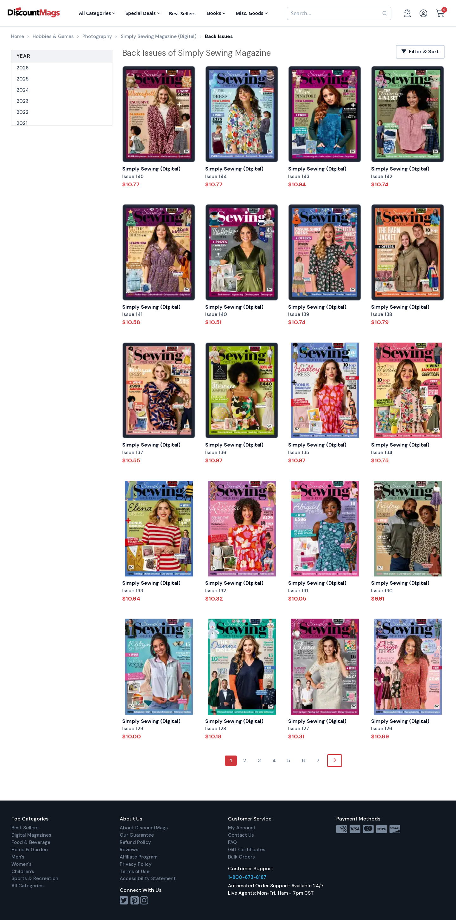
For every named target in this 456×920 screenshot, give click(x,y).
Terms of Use (134, 871)
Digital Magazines (31, 835)
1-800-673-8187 (247, 877)
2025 (22, 79)
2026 (22, 68)
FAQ (232, 842)
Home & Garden (29, 849)
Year (23, 56)
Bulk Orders (241, 857)
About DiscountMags (144, 828)
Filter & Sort (420, 51)
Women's (21, 864)
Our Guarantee (137, 835)
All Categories (27, 886)
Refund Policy (135, 842)
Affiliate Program (138, 857)
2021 (22, 123)
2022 (22, 112)
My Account (242, 828)
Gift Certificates (246, 849)
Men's (17, 857)
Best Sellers (25, 828)
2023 (22, 101)
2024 (22, 90)
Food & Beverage (30, 842)
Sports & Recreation (34, 878)
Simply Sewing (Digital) (151, 168)
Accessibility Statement (148, 878)
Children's (22, 871)
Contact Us (241, 835)
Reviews (129, 849)
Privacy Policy (136, 864)
